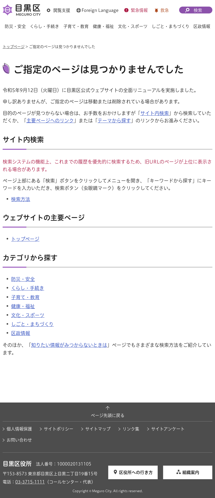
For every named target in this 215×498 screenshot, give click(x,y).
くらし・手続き (27, 288)
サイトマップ (98, 429)
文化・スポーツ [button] (132, 26)
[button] (58, 10)
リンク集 (130, 429)
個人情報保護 (19, 429)
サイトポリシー (58, 429)
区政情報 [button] (201, 26)
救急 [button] (164, 10)
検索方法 (20, 199)
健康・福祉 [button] (103, 26)
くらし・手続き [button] (44, 26)
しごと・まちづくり (32, 324)
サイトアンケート (168, 429)
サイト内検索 (154, 113)
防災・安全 (23, 279)
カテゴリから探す (30, 257)
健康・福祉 (23, 306)
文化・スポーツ (27, 315)
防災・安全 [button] (15, 26)
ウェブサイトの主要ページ (44, 217)
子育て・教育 (25, 297)
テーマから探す (114, 120)
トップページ (14, 47)
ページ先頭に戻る (108, 415)
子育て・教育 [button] (76, 26)
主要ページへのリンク (50, 120)
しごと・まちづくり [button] (170, 26)
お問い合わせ (19, 440)
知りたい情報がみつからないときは (69, 345)
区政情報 (20, 333)
